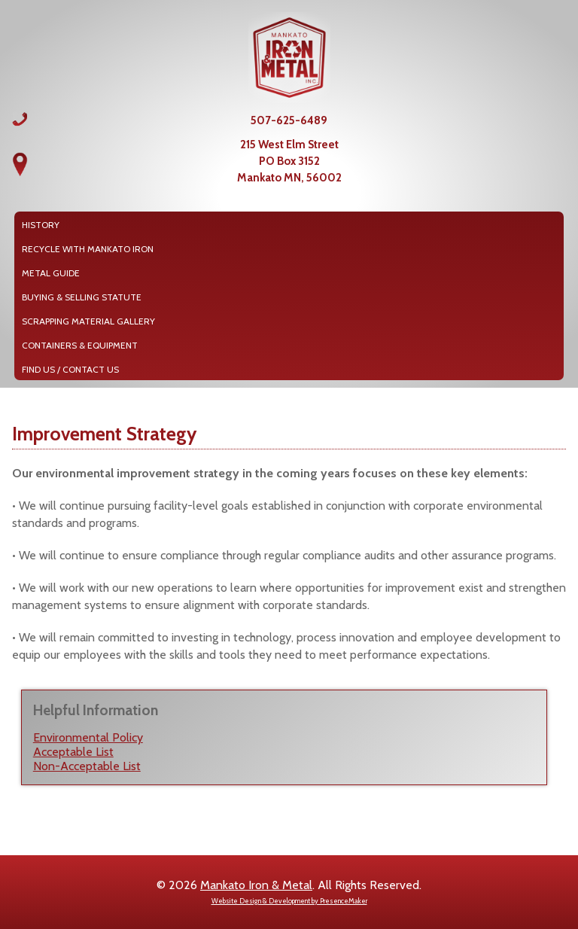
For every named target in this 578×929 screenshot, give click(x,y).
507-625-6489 (289, 120)
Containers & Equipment (80, 345)
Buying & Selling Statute (81, 297)
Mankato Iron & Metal (256, 885)
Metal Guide (51, 273)
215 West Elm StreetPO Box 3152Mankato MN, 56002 (289, 161)
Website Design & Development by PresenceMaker (289, 901)
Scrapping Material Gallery (88, 321)
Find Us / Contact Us (70, 369)
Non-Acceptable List (87, 766)
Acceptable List (73, 752)
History (40, 224)
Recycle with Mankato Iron (88, 248)
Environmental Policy (88, 737)
